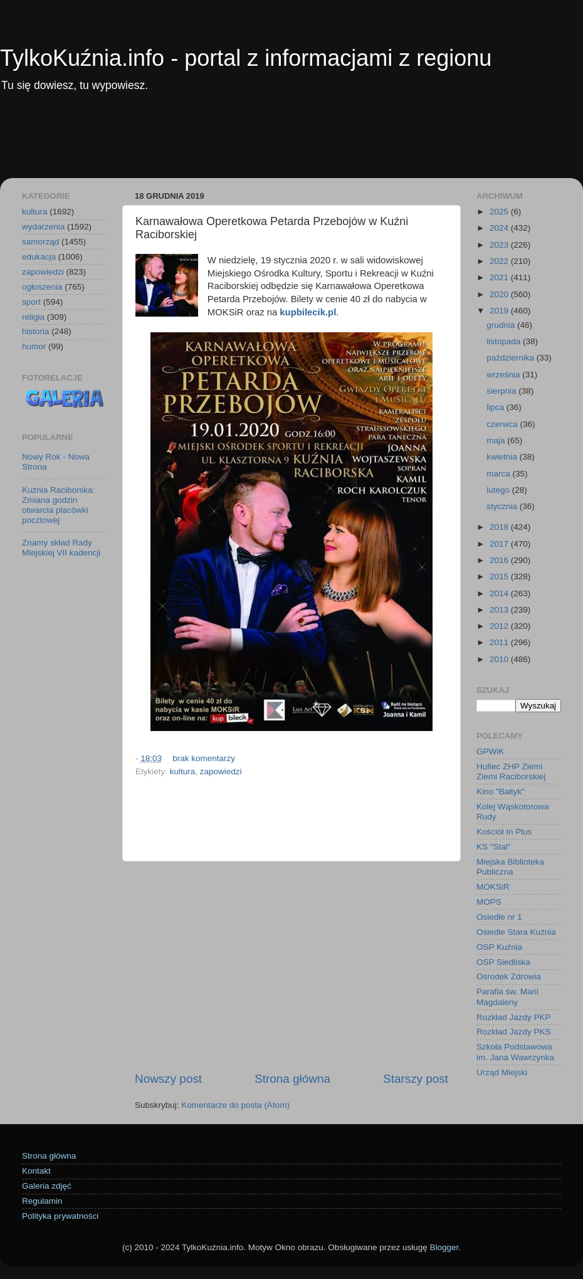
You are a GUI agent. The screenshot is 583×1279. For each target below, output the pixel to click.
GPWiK (490, 751)
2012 (500, 626)
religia (33, 317)
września (504, 374)
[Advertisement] (291, 143)
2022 (500, 261)
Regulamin (42, 1201)
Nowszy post (168, 1078)
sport (31, 302)
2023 (500, 245)
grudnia (501, 325)
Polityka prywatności (60, 1216)
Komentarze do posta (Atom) (235, 1105)
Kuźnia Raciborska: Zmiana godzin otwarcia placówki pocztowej (58, 505)
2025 (500, 211)
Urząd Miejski (501, 1072)
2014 (500, 593)
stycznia (503, 506)
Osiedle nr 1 (499, 917)
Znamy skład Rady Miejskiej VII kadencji (61, 547)
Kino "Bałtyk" (500, 791)
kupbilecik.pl (308, 312)
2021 (500, 277)
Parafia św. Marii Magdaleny (507, 996)
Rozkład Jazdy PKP (513, 1017)
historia (36, 331)
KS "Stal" (493, 846)
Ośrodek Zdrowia (508, 976)
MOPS (489, 902)
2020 (500, 294)
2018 (500, 527)
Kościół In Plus (504, 831)
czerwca (503, 424)
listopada (504, 341)
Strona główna (292, 1078)
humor (34, 346)
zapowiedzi (221, 771)
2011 (500, 642)
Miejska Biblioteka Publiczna (510, 866)
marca (499, 473)
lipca (496, 407)
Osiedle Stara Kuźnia (516, 932)
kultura (183, 771)
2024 (500, 228)
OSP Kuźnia (499, 947)
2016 (500, 560)
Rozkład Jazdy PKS (513, 1031)
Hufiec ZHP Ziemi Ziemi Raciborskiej (510, 771)
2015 (500, 576)
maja (496, 440)
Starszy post (415, 1078)
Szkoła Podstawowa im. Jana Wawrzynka (515, 1051)
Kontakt (36, 1171)
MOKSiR (493, 887)
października (511, 357)
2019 (500, 310)
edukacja (39, 256)
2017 (500, 544)
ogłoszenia (42, 287)
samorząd (40, 241)
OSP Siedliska (503, 962)
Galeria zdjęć (46, 1186)
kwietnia (503, 456)
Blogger (443, 1247)
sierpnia (502, 391)
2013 (500, 609)
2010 (500, 659)
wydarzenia (43, 226)
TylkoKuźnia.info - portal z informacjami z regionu (245, 58)
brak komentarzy (203, 758)
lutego (499, 490)
